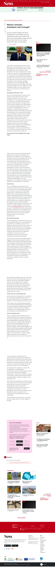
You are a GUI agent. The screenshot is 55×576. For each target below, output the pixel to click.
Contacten (42, 544)
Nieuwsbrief (42, 541)
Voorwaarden (42, 545)
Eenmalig (12, 441)
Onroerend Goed (43, 540)
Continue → (27, 448)
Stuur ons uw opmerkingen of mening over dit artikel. (19, 462)
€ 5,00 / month (19, 444)
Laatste (41, 538)
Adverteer (42, 546)
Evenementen (43, 2)
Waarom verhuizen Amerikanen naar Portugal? (15, 20)
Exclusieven (42, 549)
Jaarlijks (26, 441)
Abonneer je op (42, 526)
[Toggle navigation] (50, 4)
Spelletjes (42, 548)
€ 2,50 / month (12, 444)
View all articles (21, 517)
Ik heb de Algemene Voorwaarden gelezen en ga (31, 529)
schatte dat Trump (17, 206)
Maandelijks (19, 441)
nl (49, 2)
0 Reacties (14, 44)
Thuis (5, 20)
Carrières (41, 542)
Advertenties (42, 537)
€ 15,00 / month (26, 444)
